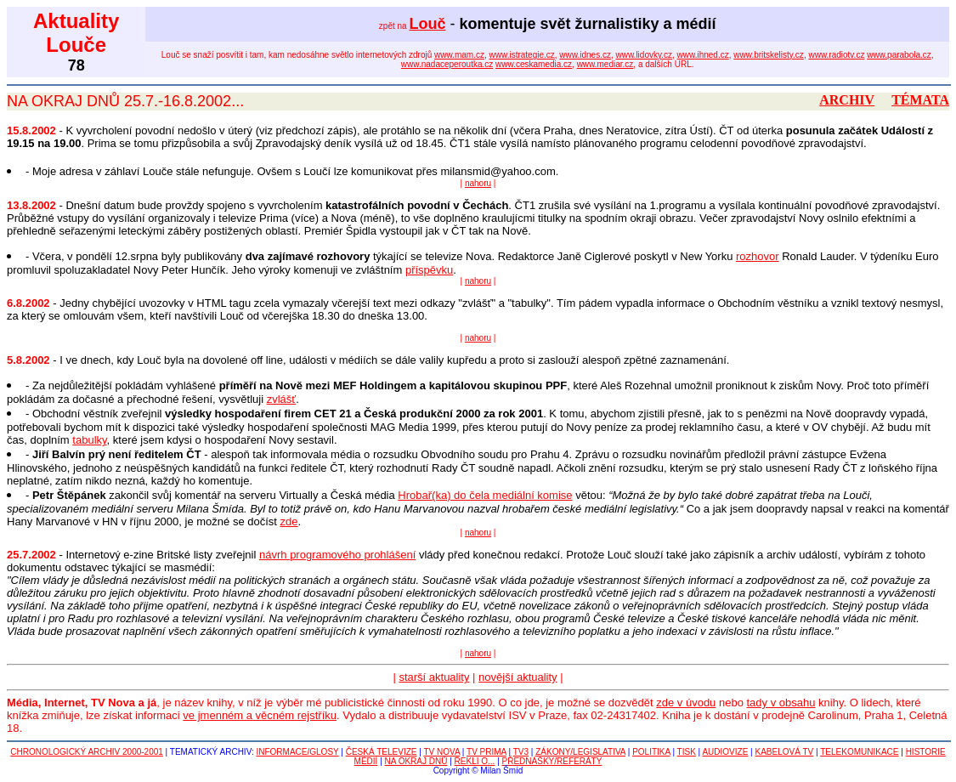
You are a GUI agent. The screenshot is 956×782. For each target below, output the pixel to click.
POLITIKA (651, 751)
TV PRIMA (486, 751)
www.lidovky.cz (644, 55)
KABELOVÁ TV (784, 751)
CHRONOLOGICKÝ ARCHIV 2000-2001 (86, 751)
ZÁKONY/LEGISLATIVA (580, 751)
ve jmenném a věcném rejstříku (260, 715)
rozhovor (757, 256)
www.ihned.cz (703, 55)
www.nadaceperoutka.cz (447, 64)
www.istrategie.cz (522, 55)
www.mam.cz (459, 55)
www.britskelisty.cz (768, 55)
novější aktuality (517, 677)
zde (289, 521)
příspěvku (429, 270)
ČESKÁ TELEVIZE (381, 751)
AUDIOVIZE (725, 751)
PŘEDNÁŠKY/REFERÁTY (552, 761)
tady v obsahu (781, 702)
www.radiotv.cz (836, 55)
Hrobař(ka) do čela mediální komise (485, 495)
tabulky (89, 440)
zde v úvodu (686, 702)
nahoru (478, 183)
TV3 (521, 751)
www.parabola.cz (899, 55)
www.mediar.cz (605, 64)
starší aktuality (434, 677)
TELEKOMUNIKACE (859, 751)
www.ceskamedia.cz (533, 64)
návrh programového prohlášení (337, 554)
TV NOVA (441, 751)
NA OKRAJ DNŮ (416, 761)
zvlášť (282, 399)
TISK (686, 751)
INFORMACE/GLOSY (297, 751)
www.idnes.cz (585, 55)
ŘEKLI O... (475, 761)
